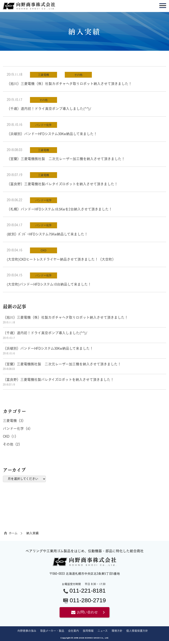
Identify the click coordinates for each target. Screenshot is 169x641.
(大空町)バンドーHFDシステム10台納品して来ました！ (49, 284)
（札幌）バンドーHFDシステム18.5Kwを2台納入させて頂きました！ (59, 209)
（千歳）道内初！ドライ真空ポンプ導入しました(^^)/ (49, 109)
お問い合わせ (84, 612)
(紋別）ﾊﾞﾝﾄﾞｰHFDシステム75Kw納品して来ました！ (47, 234)
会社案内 (73, 630)
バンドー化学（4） (17, 428)
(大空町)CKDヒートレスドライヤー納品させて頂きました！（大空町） (61, 259)
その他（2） (12, 444)
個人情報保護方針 (137, 630)
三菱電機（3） (14, 420)
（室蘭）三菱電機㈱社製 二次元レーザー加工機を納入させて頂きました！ (66, 159)
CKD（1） (10, 436)
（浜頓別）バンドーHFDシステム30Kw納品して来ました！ (52, 134)
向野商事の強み (26, 630)
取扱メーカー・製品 (52, 630)
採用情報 (88, 630)
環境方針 (117, 630)
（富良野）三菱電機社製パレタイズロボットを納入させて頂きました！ (62, 184)
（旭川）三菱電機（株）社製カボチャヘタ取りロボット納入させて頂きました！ (69, 84)
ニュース (102, 630)
